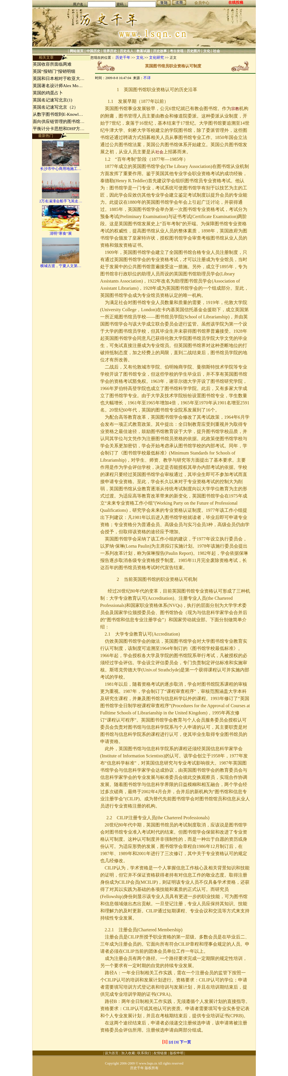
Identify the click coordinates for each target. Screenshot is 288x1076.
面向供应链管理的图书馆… (58, 121)
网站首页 (77, 51)
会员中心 (201, 3)
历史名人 (127, 51)
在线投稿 (235, 2)
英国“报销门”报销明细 (54, 71)
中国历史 (93, 51)
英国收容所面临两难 (52, 64)
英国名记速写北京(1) (52, 100)
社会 (216, 51)
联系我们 (144, 1053)
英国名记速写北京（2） (55, 107)
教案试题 (143, 51)
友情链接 (160, 1053)
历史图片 (193, 51)
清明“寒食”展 (61, 233)
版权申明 (176, 1053)
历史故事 (160, 51)
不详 (147, 78)
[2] (171, 1042)
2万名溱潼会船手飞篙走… (60, 201)
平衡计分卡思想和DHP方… (58, 128)
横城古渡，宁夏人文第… (60, 266)
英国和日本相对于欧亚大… (58, 78)
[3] (176, 1042)
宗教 (235, 109)
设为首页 (112, 1053)
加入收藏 (128, 1053)
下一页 (185, 1042)
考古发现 (176, 51)
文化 (206, 51)
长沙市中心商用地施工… (60, 168)
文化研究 (156, 57)
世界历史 (110, 51)
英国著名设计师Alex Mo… (58, 85)
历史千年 (122, 57)
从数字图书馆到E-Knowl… (58, 114)
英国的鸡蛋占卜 (48, 93)
